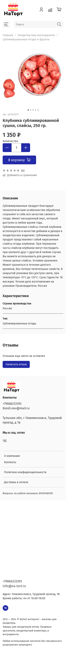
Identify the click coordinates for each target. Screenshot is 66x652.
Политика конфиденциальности (25, 472)
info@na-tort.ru (14, 586)
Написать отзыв (16, 364)
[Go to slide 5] (38, 109)
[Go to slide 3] (33, 109)
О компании (12, 456)
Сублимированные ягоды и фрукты (26, 39)
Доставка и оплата (16, 482)
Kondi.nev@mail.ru (16, 408)
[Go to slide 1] (28, 109)
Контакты (10, 462)
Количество (10, 141)
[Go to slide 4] (35, 109)
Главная (8, 35)
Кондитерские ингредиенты (36, 35)
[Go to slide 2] (30, 109)
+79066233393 (12, 404)
